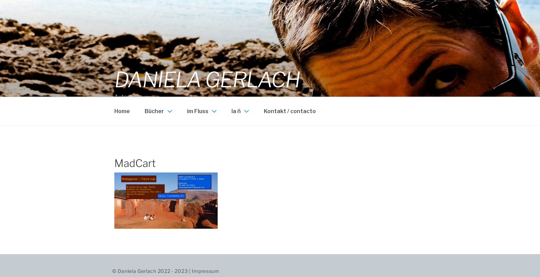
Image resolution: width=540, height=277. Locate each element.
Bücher (159, 111)
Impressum (205, 271)
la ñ (241, 111)
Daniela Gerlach (207, 79)
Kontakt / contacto (290, 111)
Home (122, 111)
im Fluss (202, 111)
